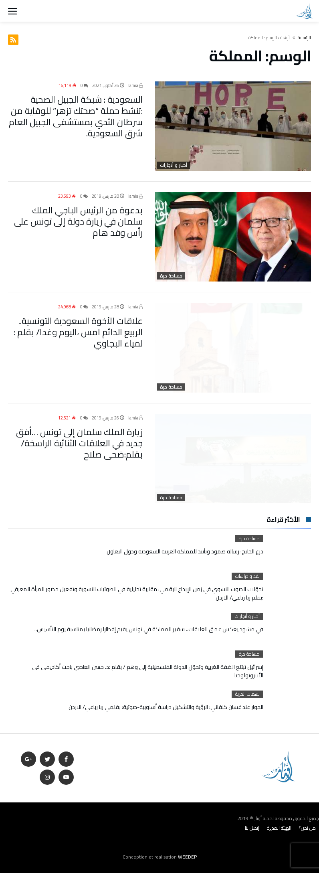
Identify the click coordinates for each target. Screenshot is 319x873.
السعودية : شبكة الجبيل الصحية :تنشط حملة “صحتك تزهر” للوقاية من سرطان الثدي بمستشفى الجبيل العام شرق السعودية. (76, 116)
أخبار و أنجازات (173, 165)
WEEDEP (187, 856)
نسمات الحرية (247, 694)
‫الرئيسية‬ (304, 38)
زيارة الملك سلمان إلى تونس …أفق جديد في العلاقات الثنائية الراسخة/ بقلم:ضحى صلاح (79, 442)
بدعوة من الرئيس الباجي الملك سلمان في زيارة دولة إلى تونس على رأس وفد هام (78, 221)
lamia (135, 85)
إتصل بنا (252, 827)
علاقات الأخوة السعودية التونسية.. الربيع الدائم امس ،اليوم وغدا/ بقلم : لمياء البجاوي (78, 332)
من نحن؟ (307, 827)
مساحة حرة (171, 276)
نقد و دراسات (247, 576)
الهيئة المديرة (279, 827)
